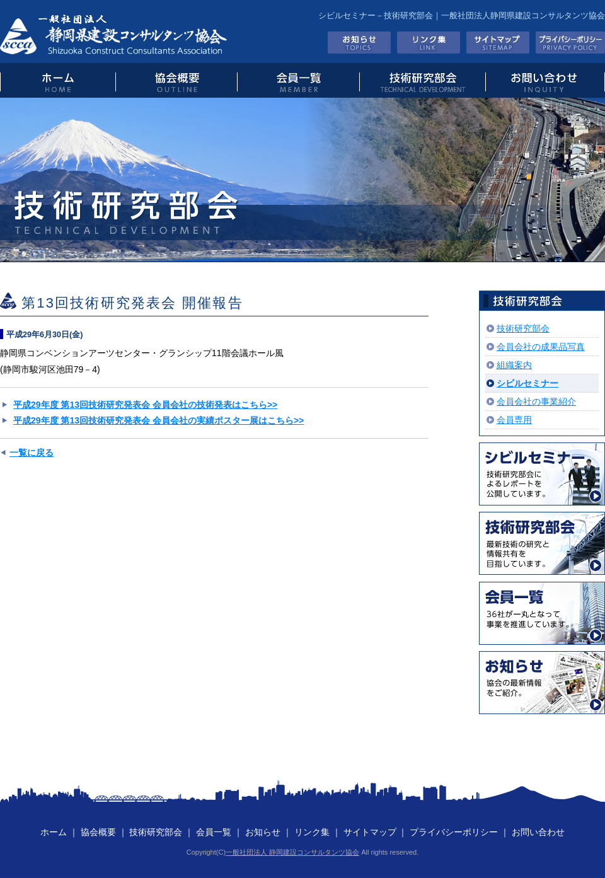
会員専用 (514, 420)
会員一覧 (298, 80)
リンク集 (428, 43)
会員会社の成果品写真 (541, 347)
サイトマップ (497, 43)
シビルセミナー (527, 383)
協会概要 (176, 80)
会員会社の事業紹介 (536, 401)
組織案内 (514, 365)
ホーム (53, 832)
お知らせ (359, 43)
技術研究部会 (422, 80)
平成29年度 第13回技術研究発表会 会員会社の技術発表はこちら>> (145, 405)
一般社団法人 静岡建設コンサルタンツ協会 (292, 852)
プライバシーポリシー (570, 43)
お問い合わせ (545, 80)
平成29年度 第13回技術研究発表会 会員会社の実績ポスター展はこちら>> (158, 420)
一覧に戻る (31, 453)
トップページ (57, 80)
